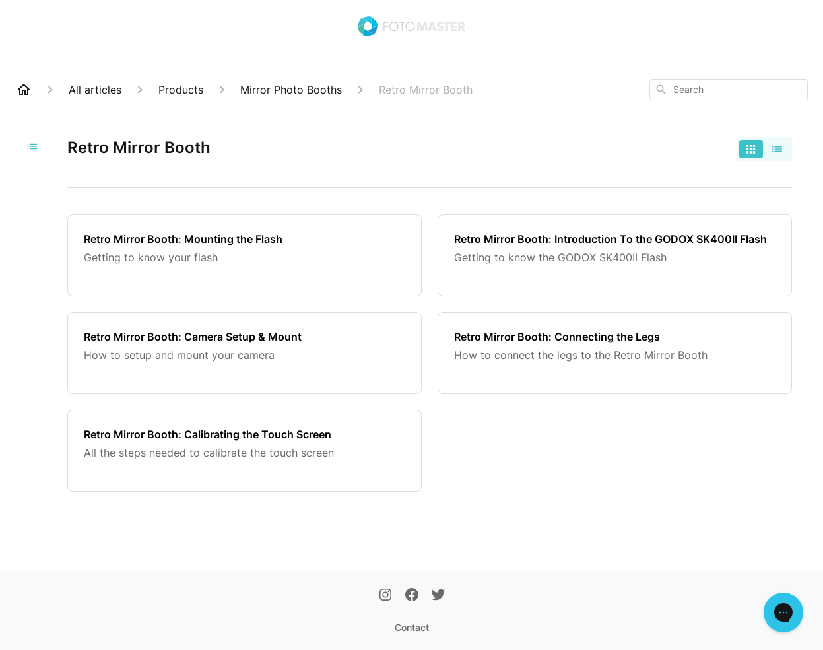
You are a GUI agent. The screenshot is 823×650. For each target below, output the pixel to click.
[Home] (24, 90)
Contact (412, 627)
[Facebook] (412, 596)
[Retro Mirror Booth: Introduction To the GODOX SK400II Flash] (615, 255)
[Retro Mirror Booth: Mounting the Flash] (244, 255)
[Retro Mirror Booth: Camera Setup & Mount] (244, 353)
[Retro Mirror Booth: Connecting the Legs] (615, 353)
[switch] (764, 149)
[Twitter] (438, 596)
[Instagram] (385, 596)
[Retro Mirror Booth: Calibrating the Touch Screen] (244, 451)
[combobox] (728, 89)
